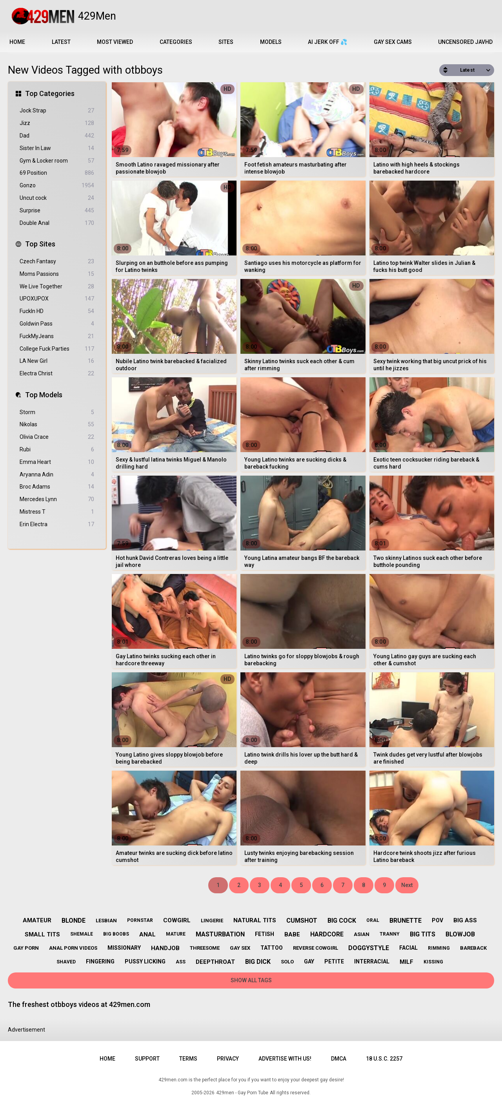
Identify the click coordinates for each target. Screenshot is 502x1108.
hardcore (327, 934)
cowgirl (177, 920)
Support (147, 1058)
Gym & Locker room (57, 161)
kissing (433, 962)
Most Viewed (115, 42)
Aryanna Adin (57, 474)
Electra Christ (57, 373)
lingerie (212, 920)
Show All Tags (251, 980)
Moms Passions (57, 274)
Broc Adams (57, 486)
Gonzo (57, 185)
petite (334, 961)
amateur (37, 920)
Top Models (43, 395)
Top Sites (40, 244)
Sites (225, 42)
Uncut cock (57, 198)
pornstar (140, 920)
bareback (473, 948)
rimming (439, 948)
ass (181, 962)
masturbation (220, 934)
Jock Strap (57, 110)
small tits (42, 934)
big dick (258, 961)
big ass (465, 920)
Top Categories (50, 93)
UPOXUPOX (57, 298)
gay (309, 961)
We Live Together (57, 286)
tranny (390, 934)
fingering (100, 961)
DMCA (338, 1058)
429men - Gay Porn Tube (242, 1092)
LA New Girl (57, 361)
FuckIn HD (57, 311)
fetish (264, 934)
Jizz (57, 123)
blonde (73, 920)
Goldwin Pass (57, 323)
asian (361, 934)
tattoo (271, 948)
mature (176, 934)
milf (406, 961)
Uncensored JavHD (465, 42)
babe (292, 934)
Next (407, 885)
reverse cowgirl (315, 948)
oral (372, 920)
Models (271, 42)
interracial (371, 961)
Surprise (57, 210)
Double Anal (57, 223)
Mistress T (57, 512)
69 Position (57, 173)
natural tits (254, 920)
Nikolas (57, 424)
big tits (422, 934)
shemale (81, 934)
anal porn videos (73, 948)
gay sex (240, 948)
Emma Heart (57, 462)
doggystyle (368, 948)
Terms (188, 1058)
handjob (165, 948)
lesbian (106, 920)
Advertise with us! (284, 1058)
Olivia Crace (57, 437)
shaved (66, 962)
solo (287, 962)
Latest (61, 42)
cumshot (301, 920)
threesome (205, 948)
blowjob (460, 934)
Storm (57, 412)
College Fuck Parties (57, 349)
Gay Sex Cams (393, 42)
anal (147, 934)
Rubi (57, 449)
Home (17, 42)
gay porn (26, 948)
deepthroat (215, 961)
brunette (405, 920)
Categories (176, 42)
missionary (124, 948)
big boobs (116, 934)
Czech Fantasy (57, 261)
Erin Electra (57, 524)
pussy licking (145, 961)
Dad (57, 135)
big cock (341, 920)
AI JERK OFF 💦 (327, 42)
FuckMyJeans (57, 336)
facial (408, 948)
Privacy (228, 1058)
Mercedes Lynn (57, 499)
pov (437, 920)
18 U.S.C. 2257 (384, 1058)
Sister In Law (57, 148)
